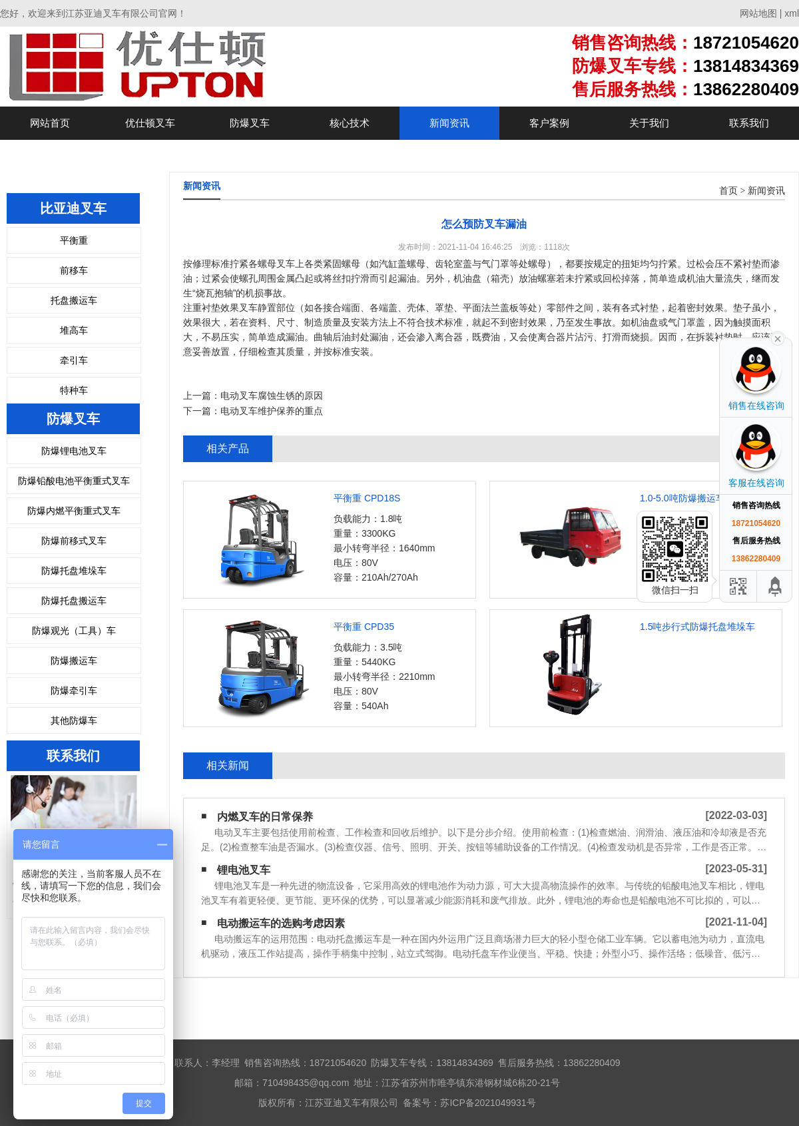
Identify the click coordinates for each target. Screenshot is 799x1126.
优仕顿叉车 (150, 123)
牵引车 (74, 360)
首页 (728, 191)
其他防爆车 (74, 720)
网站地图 (758, 13)
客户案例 (549, 123)
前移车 (74, 270)
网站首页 (50, 123)
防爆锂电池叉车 (74, 450)
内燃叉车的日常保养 (265, 816)
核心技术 (350, 123)
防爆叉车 (250, 123)
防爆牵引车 (74, 690)
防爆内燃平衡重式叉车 (74, 510)
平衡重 (74, 240)
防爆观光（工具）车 (74, 630)
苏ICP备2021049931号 (487, 1102)
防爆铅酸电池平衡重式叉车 (74, 480)
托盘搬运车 (74, 300)
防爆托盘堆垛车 (74, 570)
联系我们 (749, 123)
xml (791, 13)
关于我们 (649, 123)
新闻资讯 (449, 123)
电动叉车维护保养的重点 (271, 411)
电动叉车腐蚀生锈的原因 (271, 395)
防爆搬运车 (74, 660)
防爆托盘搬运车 (74, 600)
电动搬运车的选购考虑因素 (281, 923)
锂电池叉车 (243, 870)
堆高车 (74, 330)
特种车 (74, 390)
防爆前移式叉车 (74, 540)
